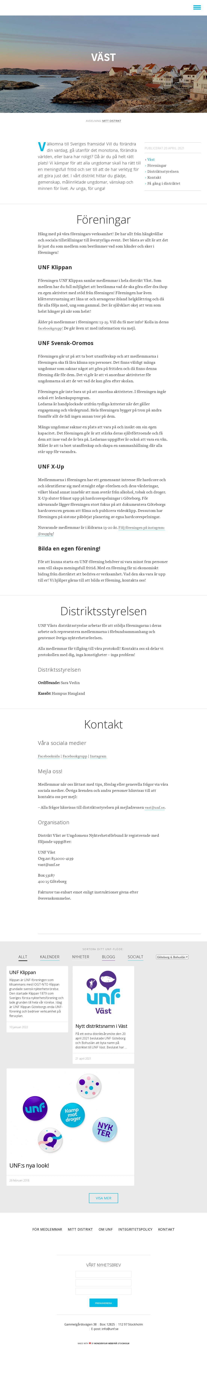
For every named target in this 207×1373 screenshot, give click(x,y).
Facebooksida (50, 756)
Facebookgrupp (78, 756)
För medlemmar (47, 1238)
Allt (23, 957)
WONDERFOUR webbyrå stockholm (111, 1352)
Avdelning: (103, 121)
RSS (119, 1251)
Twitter (98, 1251)
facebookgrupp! (52, 328)
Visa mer (103, 1206)
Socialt (135, 957)
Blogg (108, 957)
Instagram (104, 756)
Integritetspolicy (135, 1238)
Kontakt (154, 177)
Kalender (50, 957)
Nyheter (80, 957)
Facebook (87, 1251)
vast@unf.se (156, 807)
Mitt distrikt (80, 1238)
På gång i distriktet (163, 183)
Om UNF (106, 1238)
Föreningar (157, 165)
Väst (151, 159)
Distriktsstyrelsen (163, 171)
